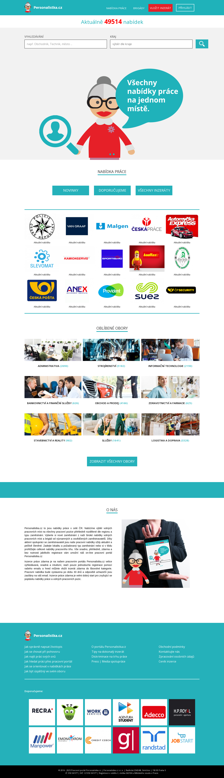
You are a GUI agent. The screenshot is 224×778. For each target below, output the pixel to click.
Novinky (70, 190)
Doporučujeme (112, 190)
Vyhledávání (34, 37)
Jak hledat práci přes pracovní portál (48, 661)
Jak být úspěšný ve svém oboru (44, 671)
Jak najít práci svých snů (40, 656)
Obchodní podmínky (172, 647)
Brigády (139, 8)
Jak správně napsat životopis (43, 647)
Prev (29, 114)
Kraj (113, 37)
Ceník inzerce (167, 661)
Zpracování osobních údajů (176, 656)
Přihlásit (185, 7)
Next (195, 114)
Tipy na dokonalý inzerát (108, 652)
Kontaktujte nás (169, 652)
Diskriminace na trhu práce (109, 656)
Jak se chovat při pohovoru (42, 652)
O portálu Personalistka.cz (109, 647)
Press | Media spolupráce (108, 661)
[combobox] (151, 44)
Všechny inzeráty (154, 190)
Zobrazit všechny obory (112, 461)
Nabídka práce (116, 8)
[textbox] (152, 44)
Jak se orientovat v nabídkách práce (47, 666)
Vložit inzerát (160, 8)
